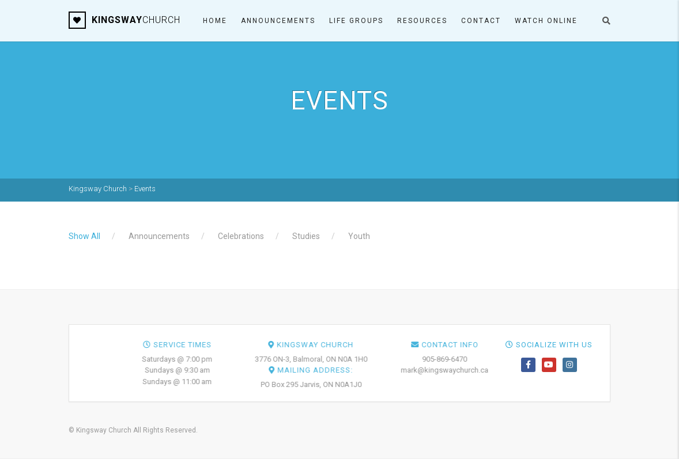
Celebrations (241, 236)
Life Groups (356, 21)
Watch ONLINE (546, 21)
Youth (359, 236)
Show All (84, 236)
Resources (422, 21)
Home (215, 21)
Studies (306, 236)
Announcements (278, 21)
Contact (481, 21)
